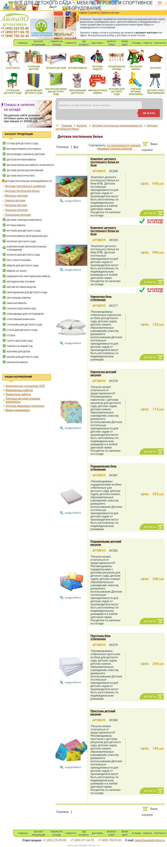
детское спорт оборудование (155, 91)
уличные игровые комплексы (136, 92)
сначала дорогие (121, 148)
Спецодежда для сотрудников (25, 314)
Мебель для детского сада (23, 265)
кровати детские (56, 68)
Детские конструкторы (21, 176)
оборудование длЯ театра (77, 91)
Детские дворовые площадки (25, 405)
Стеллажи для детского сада (24, 324)
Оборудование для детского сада (27, 292)
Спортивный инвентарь (21, 319)
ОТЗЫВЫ (136, 43)
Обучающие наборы (19, 298)
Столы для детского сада (22, 330)
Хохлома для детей (18, 351)
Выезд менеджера (18, 410)
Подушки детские (16, 210)
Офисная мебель (17, 303)
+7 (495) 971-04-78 (15, 32)
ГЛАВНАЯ (23, 43)
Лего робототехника (19, 260)
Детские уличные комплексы (24, 220)
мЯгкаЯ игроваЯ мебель (97, 91)
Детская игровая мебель (21, 159)
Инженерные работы (19, 390)
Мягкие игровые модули (21, 287)
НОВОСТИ (71, 43)
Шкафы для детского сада (23, 357)
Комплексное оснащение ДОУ (25, 386)
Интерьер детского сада (21, 241)
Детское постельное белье (22, 190)
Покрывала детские (18, 214)
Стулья (11, 335)
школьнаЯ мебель (136, 67)
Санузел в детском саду (21, 308)
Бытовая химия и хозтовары (24, 149)
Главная (66, 125)
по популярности (118, 145)
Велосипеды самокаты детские (26, 154)
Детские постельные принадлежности (28, 181)
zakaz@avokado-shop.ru (150, 840)
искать (149, 113)
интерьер (155, 68)
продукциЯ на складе (116, 67)
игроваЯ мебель (77, 68)
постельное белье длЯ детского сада (56, 92)
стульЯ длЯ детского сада (12, 91)
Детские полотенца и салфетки (25, 186)
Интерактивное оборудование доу (27, 236)
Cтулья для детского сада (22, 143)
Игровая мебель (16, 225)
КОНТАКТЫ (160, 43)
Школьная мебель (17, 362)
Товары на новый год (20, 346)
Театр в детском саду (20, 341)
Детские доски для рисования (25, 170)
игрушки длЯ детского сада (117, 92)
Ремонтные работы (18, 394)
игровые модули (97, 67)
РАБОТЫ (147, 43)
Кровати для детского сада (23, 255)
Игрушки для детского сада (24, 231)
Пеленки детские (16, 205)
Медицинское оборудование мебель (28, 276)
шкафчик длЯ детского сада (34, 91)
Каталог (82, 125)
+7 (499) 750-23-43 (15, 36)
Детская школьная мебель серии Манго (30, 165)
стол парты (13, 68)
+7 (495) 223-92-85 (15, 28)
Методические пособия (21, 281)
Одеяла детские (15, 200)
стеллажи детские (34, 67)
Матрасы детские (16, 195)
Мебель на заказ (17, 271)
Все (75, 146)
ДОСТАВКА (97, 43)
